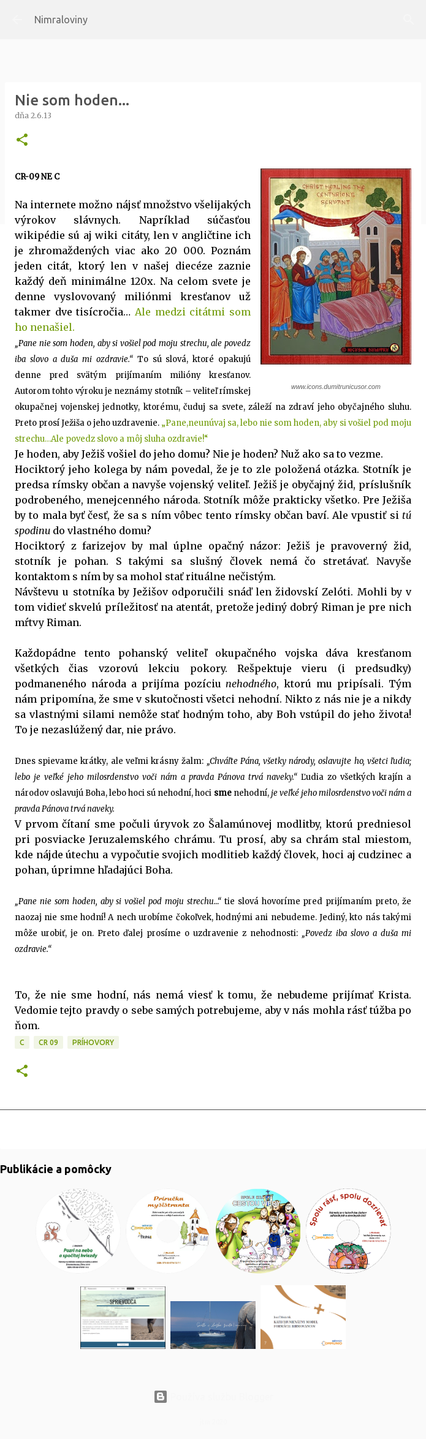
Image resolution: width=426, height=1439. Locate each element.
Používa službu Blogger (213, 1396)
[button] (22, 140)
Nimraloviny (61, 19)
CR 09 (48, 1042)
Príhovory (93, 1042)
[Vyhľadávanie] (408, 19)
